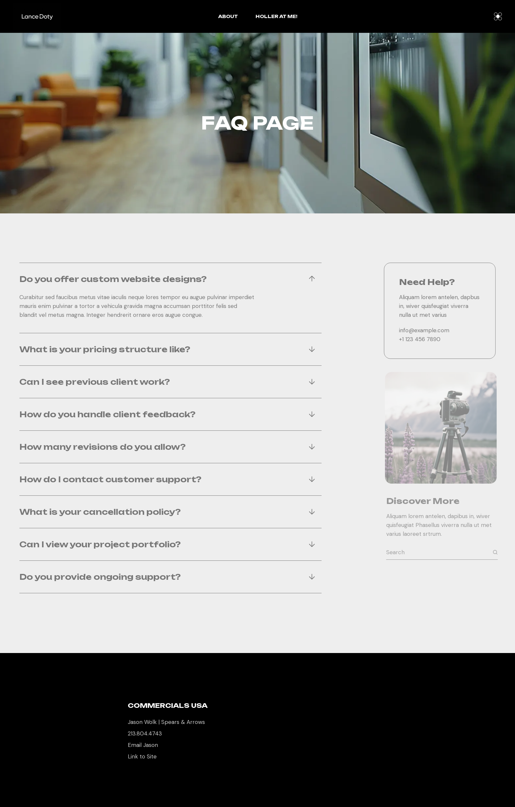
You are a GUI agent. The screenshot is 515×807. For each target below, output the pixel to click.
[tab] (163, 279)
